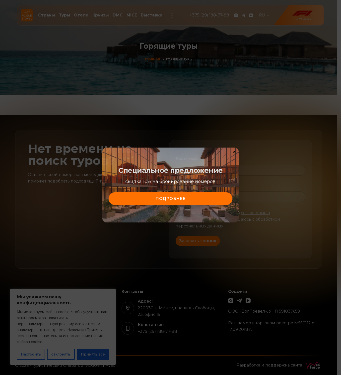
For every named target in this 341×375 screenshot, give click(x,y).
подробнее (170, 198)
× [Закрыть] (234, 151)
